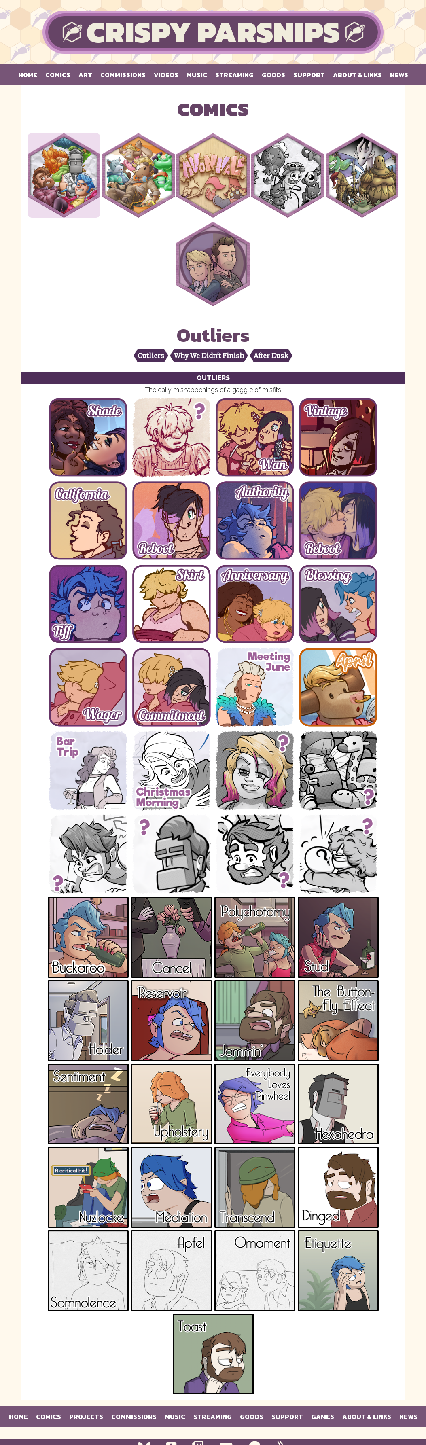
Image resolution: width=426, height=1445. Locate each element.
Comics (57, 75)
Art (85, 75)
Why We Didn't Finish (209, 356)
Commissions (123, 75)
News (399, 75)
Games (322, 1417)
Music (197, 75)
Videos (166, 75)
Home (27, 75)
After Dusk (271, 356)
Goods (273, 75)
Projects (86, 1417)
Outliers (151, 356)
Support (309, 75)
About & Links (357, 75)
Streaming (234, 75)
